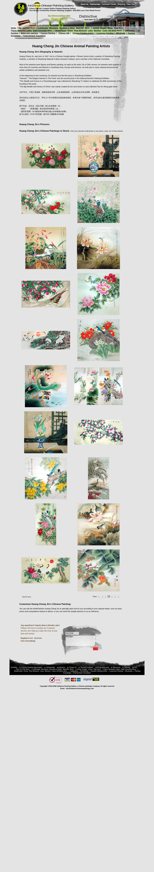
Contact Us (73, 667)
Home (13, 28)
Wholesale (120, 33)
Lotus (90, 31)
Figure (13, 31)
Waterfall (80, 28)
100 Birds (112, 31)
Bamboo (97, 31)
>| (118, 596)
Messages (80, 641)
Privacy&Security (103, 667)
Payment (62, 667)
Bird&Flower (60, 31)
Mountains (53, 28)
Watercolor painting (29, 33)
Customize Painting (105, 33)
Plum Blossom (80, 31)
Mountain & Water (67, 28)
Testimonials (50, 667)
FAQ (135, 667)
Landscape (43, 28)
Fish (19, 28)
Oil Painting (84, 671)
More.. (33, 28)
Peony (70, 31)
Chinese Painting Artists (83, 33)
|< (99, 596)
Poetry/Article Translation (34, 36)
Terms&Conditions (86, 667)
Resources (116, 667)
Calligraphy (130, 31)
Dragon (103, 28)
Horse (110, 28)
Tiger (116, 28)
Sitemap (127, 667)
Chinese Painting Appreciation (31, 667)
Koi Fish (26, 28)
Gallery (14, 667)
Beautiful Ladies (25, 31)
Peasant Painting (47, 33)
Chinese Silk (63, 33)
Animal (96, 28)
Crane (105, 31)
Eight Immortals (40, 31)
